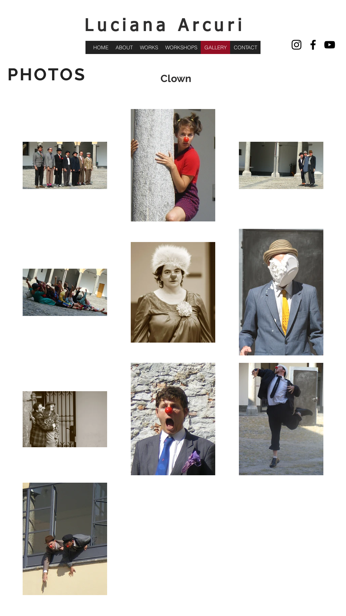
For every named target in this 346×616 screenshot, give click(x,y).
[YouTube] (329, 44)
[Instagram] (296, 44)
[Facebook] (313, 44)
